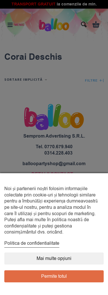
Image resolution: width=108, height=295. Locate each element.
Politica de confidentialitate (31, 243)
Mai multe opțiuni (54, 258)
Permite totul (54, 276)
